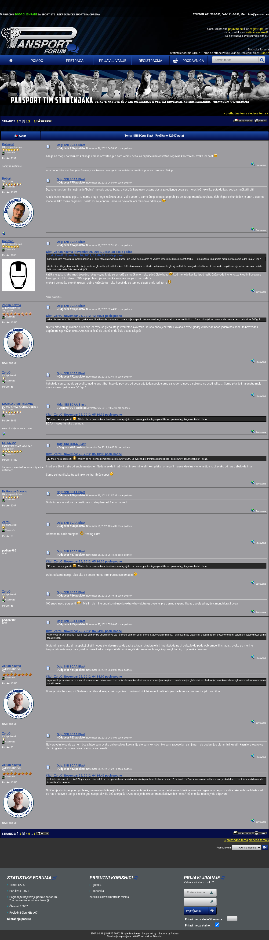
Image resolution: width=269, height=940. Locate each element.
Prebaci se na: (224, 847)
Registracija (150, 61)
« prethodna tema (235, 113)
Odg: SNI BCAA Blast (71, 145)
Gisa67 (264, 53)
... (32, 121)
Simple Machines (130, 933)
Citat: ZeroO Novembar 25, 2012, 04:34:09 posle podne (84, 631)
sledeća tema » (258, 113)
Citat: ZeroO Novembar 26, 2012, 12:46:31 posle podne (84, 255)
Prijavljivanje (112, 61)
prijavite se (235, 29)
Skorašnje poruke (19, 919)
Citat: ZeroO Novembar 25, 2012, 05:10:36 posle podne (84, 414)
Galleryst (8, 144)
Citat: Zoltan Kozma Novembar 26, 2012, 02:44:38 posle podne (89, 252)
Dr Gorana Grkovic (14, 491)
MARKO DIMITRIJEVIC (17, 404)
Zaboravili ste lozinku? (199, 882)
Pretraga (75, 61)
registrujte (256, 29)
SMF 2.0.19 (97, 933)
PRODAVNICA (187, 60)
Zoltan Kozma (11, 305)
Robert (6, 178)
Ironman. (8, 241)
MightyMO (9, 443)
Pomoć (37, 61)
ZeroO (6, 372)
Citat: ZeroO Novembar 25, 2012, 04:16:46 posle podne (84, 775)
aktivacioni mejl (256, 32)
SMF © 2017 (112, 933)
